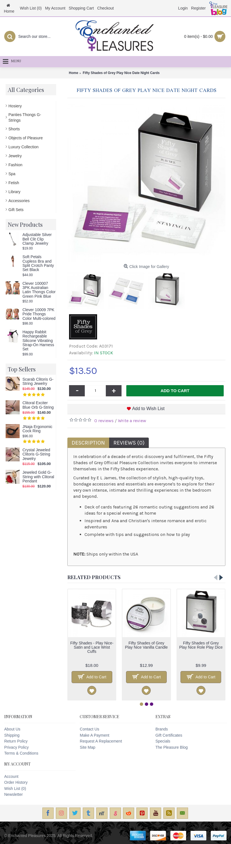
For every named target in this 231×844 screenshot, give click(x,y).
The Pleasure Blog (171, 747)
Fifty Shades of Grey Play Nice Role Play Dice (201, 645)
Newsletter (13, 794)
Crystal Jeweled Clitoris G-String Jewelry (36, 454)
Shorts (14, 129)
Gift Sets (16, 209)
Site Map (87, 747)
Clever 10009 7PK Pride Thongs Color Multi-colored (38, 314)
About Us (12, 729)
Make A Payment (94, 735)
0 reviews (104, 420)
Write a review (132, 420)
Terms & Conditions (21, 753)
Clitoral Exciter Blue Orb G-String (38, 405)
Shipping (12, 735)
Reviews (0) (129, 443)
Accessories (18, 200)
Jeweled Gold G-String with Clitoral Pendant (38, 476)
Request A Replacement (101, 741)
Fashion (15, 165)
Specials (162, 741)
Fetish (13, 183)
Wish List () (15, 788)
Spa (11, 174)
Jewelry (15, 156)
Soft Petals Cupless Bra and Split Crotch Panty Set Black (38, 263)
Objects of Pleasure (25, 138)
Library (14, 191)
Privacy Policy (16, 747)
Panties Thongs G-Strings (24, 117)
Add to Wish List (148, 408)
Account (11, 776)
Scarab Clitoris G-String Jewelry (37, 381)
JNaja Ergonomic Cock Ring (37, 429)
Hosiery (15, 106)
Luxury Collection (23, 147)
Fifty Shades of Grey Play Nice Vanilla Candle (146, 645)
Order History (16, 782)
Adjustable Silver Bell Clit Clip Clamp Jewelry (37, 239)
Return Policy (16, 741)
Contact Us (89, 729)
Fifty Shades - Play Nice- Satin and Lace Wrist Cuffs (91, 647)
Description (88, 443)
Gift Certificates (168, 735)
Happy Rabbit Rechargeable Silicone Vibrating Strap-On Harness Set (38, 341)
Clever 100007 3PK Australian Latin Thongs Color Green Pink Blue (39, 290)
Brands (161, 729)
